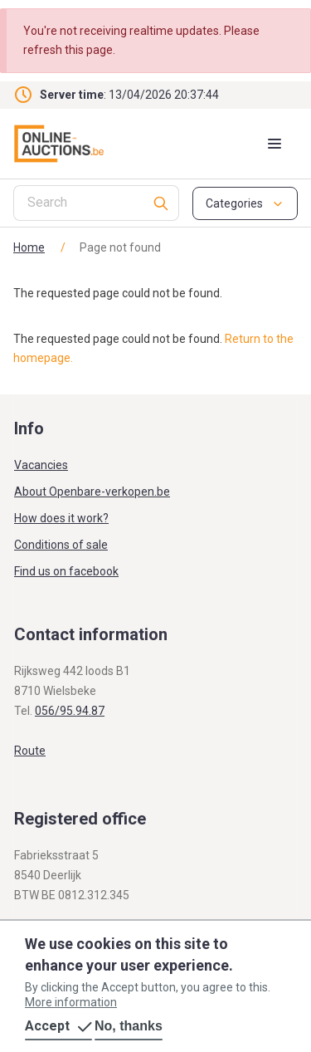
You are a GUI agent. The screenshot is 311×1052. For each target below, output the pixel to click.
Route (30, 750)
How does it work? (61, 518)
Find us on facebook (66, 571)
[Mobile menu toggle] (274, 143)
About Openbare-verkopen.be (92, 491)
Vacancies (41, 465)
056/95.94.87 (69, 710)
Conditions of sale (61, 544)
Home (29, 247)
